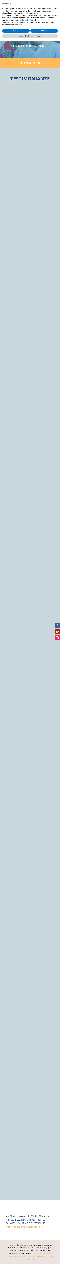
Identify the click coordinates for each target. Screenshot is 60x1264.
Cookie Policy (41, 1256)
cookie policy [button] (33, 13)
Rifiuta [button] (16, 31)
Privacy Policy (30, 1256)
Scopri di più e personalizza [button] (30, 36)
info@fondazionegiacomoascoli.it (24, 1226)
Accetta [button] (44, 31)
